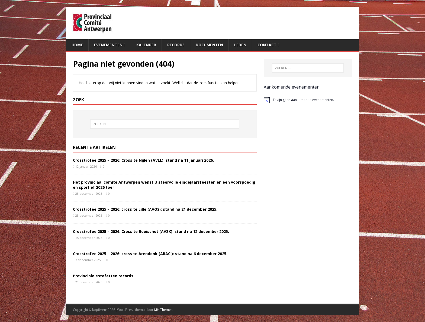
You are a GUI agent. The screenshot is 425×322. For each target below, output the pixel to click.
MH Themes (163, 309)
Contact (266, 44)
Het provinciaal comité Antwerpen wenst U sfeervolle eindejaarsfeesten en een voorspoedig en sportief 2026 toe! (164, 185)
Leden (240, 44)
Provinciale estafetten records (103, 275)
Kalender (146, 44)
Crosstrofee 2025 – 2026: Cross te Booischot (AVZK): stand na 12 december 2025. (151, 231)
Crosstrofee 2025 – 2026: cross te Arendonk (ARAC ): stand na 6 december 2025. (150, 253)
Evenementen (108, 44)
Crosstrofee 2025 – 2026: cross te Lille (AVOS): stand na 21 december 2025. (145, 209)
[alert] (308, 100)
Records (176, 44)
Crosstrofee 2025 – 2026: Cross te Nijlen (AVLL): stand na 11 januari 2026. (143, 160)
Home (77, 44)
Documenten (209, 44)
